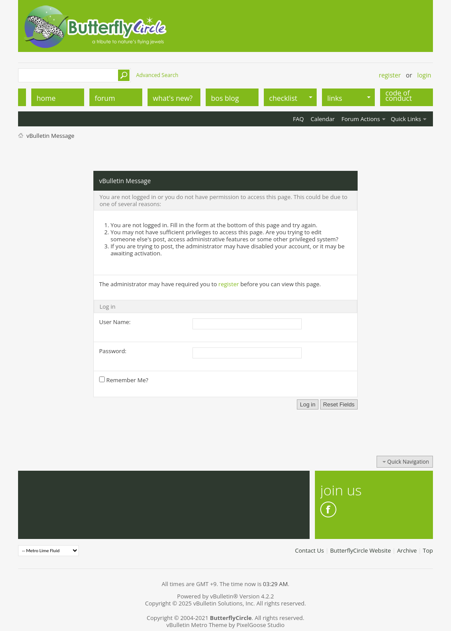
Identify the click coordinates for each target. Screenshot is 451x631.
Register (390, 75)
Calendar (322, 119)
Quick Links (406, 119)
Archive (407, 550)
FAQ (298, 119)
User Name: (114, 321)
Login (424, 75)
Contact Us (309, 550)
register (228, 284)
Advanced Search (157, 75)
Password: (112, 350)
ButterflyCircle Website (360, 550)
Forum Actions (360, 119)
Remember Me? (123, 380)
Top (428, 550)
